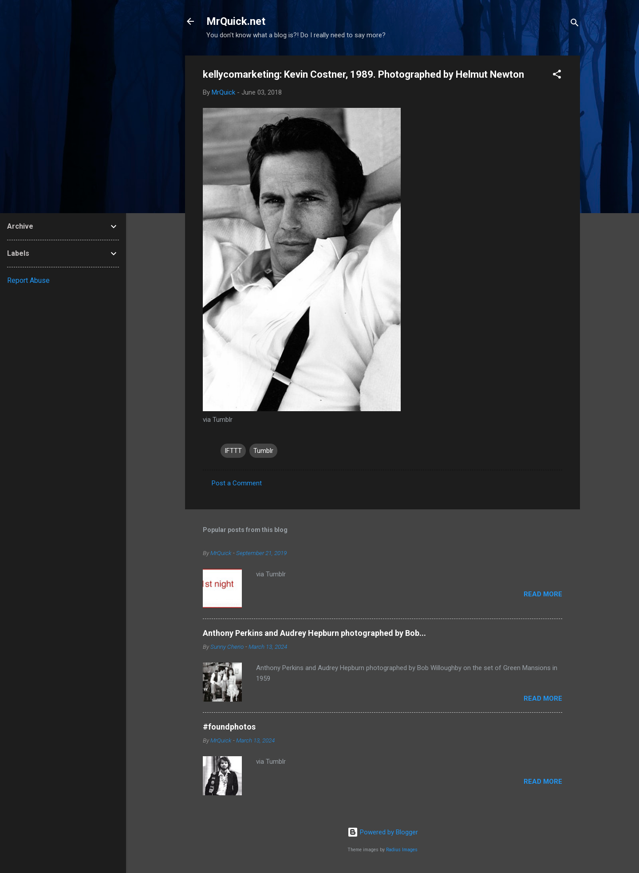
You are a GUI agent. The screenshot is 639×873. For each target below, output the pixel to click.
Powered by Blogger (382, 832)
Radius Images (402, 850)
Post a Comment (237, 483)
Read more (543, 594)
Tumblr (263, 451)
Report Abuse (28, 280)
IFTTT (233, 451)
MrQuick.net (235, 21)
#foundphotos (229, 726)
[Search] (574, 24)
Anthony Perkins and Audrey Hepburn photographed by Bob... (314, 633)
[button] (557, 76)
